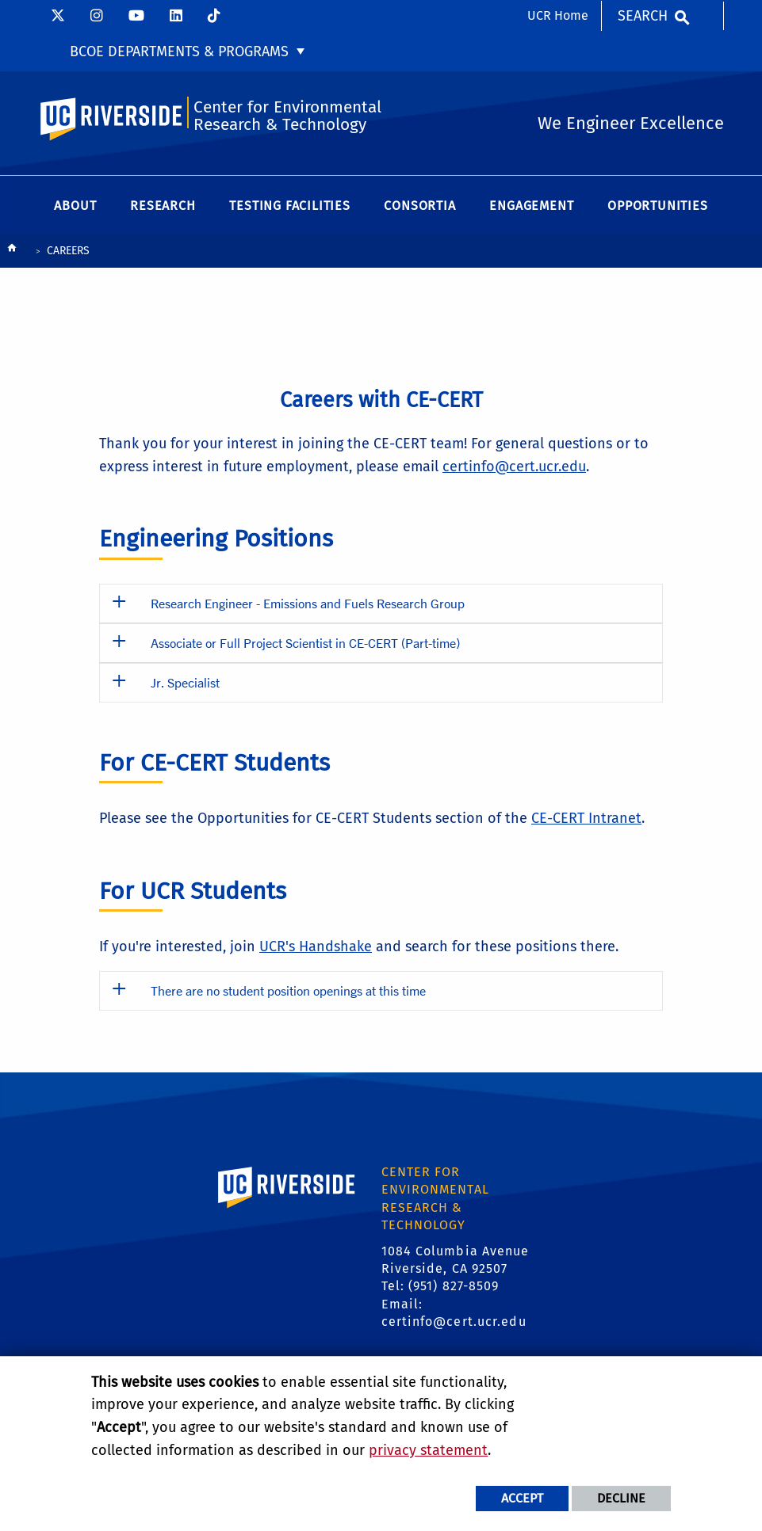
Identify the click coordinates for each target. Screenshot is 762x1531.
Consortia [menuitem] (419, 205)
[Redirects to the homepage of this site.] (12, 251)
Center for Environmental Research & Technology (287, 116)
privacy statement (428, 1450)
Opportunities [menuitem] (657, 205)
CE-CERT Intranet (586, 818)
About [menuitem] (75, 205)
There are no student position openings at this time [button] (288, 990)
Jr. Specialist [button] (185, 682)
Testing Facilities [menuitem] (289, 205)
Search (643, 16)
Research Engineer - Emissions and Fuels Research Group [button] (308, 603)
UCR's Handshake (315, 946)
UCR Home (557, 15)
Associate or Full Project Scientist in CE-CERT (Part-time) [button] (305, 642)
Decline (621, 1498)
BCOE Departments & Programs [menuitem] (179, 51)
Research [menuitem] (162, 205)
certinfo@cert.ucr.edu (514, 466)
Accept (522, 1498)
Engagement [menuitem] (531, 205)
